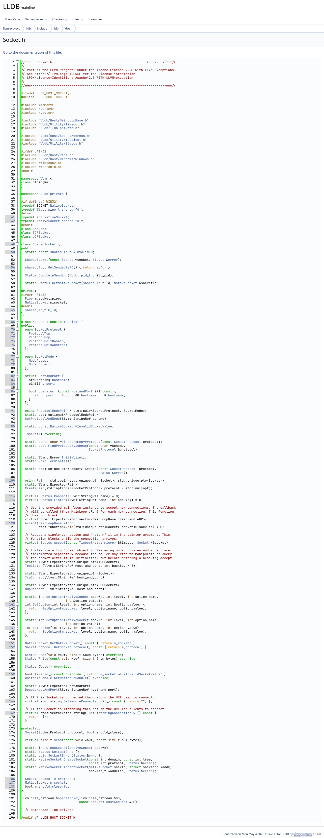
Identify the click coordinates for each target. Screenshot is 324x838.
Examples (95, 19)
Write (43, 658)
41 (10, 217)
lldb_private (52, 194)
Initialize (71, 457)
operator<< (67, 798)
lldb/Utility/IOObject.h (62, 140)
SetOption (54, 620)
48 (10, 244)
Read (42, 655)
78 (10, 360)
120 (10, 523)
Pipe (29, 298)
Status (98, 260)
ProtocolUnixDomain (46, 341)
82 (10, 376)
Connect (61, 496)
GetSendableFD (60, 267)
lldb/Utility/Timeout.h (61, 124)
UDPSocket (41, 236)
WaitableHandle (38, 678)
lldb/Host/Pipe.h (55, 155)
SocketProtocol (48, 329)
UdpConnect (34, 589)
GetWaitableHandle (70, 678)
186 (10, 779)
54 (10, 267)
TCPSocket (41, 232)
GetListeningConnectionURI (113, 713)
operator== (48, 391)
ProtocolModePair (51, 411)
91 (10, 411)
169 (10, 713)
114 (10, 500)
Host (68, 28)
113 (10, 496)
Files (78, 19)
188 (10, 786)
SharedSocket (44, 244)
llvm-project (11, 28)
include (42, 28)
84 (10, 383)
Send (58, 740)
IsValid (41, 674)
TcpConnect (34, 577)
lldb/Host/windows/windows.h (66, 159)
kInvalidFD (83, 252)
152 (10, 647)
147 (10, 628)
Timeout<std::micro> (97, 542)
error (113, 260)
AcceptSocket (75, 767)
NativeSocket (61, 205)
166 (10, 701)
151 (10, 643)
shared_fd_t (72, 209)
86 (10, 391)
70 (10, 329)
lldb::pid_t (80, 275)
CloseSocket (56, 748)
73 (10, 341)
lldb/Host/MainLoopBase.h (63, 120)
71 (10, 333)
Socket (38, 229)
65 (10, 310)
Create (90, 469)
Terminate (56, 461)
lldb (28, 28)
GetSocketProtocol (70, 647)
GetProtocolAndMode (42, 419)
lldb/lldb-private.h (58, 128)
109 (10, 480)
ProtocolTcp (39, 333)
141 (10, 604)
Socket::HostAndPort (109, 802)
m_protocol (131, 647)
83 (10, 380)
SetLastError (59, 755)
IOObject (71, 322)
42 (10, 221)
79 (10, 364)
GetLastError (63, 752)
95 (10, 426)
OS (118, 798)
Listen (60, 500)
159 (10, 674)
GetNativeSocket (66, 283)
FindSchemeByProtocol (81, 442)
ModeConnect (39, 364)
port (50, 383)
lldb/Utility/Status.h (60, 143)
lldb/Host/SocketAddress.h (64, 136)
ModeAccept (38, 360)
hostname (59, 380)
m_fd (100, 267)
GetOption (54, 597)
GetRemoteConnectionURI (85, 701)
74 (10, 345)
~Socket (32, 434)
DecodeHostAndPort (41, 689)
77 (10, 356)
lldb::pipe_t (48, 209)
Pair (40, 480)
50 (10, 252)
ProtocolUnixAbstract (48, 345)
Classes (60, 19)
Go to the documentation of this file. (32, 52)
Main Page (12, 19)
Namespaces (36, 19)
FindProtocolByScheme (67, 446)
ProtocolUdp (39, 337)
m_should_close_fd (51, 786)
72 (10, 337)
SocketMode (44, 356)
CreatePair (34, 488)
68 (10, 322)
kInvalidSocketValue (93, 426)
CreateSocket (75, 759)
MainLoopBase (50, 523)
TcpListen (33, 566)
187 (10, 782)
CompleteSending (52, 275)
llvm (44, 178)
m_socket (69, 608)
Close (43, 666)
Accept (31, 523)
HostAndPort (49, 376)
